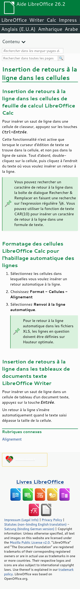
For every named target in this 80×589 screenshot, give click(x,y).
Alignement (12, 439)
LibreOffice (14, 19)
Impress (68, 19)
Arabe (71, 28)
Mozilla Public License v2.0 (30, 542)
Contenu (11, 41)
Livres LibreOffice (40, 481)
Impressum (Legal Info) (21, 520)
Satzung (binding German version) (29, 529)
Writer (36, 19)
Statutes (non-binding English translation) (35, 524)
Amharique (50, 28)
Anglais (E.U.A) (18, 28)
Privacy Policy (52, 520)
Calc (51, 19)
